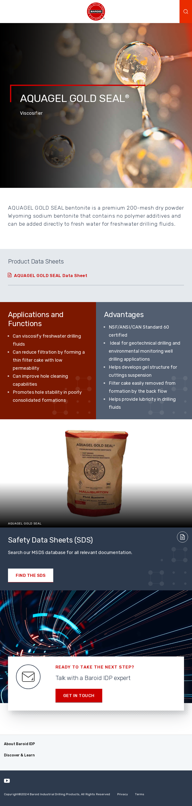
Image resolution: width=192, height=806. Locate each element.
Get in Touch (78, 695)
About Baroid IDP (19, 744)
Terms (139, 794)
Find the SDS (31, 575)
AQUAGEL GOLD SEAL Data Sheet (51, 275)
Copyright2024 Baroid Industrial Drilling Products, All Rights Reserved (57, 794)
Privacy (122, 794)
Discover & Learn (19, 755)
